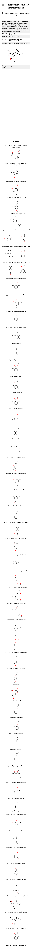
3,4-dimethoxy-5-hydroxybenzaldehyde (16, 295)
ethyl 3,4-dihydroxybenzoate (16, 408)
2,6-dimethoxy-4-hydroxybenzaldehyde (16, 278)
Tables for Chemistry (14, 13)
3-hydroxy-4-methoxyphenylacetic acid (16, 603)
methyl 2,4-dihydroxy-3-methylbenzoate (16, 766)
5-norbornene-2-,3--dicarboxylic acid (16, 896)
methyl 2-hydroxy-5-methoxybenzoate (16, 847)
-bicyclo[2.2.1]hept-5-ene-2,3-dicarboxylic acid (16, 146)
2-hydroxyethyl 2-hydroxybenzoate (16, 506)
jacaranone (16, 685)
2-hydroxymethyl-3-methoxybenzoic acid (16, 620)
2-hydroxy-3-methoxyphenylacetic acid (16, 555)
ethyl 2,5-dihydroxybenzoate (16, 376)
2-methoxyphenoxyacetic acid (16, 717)
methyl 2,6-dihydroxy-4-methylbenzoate (16, 782)
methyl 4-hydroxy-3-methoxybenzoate (16, 879)
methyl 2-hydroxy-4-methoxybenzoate (16, 831)
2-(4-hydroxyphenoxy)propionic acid (16, 668)
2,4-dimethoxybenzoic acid (23, 230)
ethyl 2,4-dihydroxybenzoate (16, 360)
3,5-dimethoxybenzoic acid (23, 262)
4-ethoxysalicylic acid (16, 343)
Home (5, 13)
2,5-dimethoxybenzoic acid (9, 246)
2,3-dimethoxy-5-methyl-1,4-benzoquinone (16, 327)
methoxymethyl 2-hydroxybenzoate (16, 701)
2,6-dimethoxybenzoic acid (23, 246)
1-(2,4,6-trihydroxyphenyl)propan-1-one (16, 928)
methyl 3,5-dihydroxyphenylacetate (16, 798)
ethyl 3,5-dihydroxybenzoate (16, 425)
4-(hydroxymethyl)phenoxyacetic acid (16, 636)
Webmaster (14, 945)
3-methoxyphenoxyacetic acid (16, 733)
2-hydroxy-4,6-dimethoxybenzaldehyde (16, 473)
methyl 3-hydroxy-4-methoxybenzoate (16, 863)
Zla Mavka (21, 945)
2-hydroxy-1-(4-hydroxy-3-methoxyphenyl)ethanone (16, 522)
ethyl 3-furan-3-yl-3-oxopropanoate (16, 457)
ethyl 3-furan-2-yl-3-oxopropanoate (16, 441)
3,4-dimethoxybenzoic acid (9, 262)
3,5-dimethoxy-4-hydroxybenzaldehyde (16, 311)
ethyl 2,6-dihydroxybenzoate (16, 392)
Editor (7, 945)
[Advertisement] (16, 86)
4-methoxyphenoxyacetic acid (16, 750)
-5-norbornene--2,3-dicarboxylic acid (16, 912)
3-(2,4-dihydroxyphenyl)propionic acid (16, 197)
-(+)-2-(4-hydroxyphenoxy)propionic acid (16, 652)
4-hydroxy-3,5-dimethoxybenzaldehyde (16, 490)
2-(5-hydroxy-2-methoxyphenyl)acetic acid (16, 587)
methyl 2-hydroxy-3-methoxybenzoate (16, 815)
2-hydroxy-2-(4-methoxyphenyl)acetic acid (16, 538)
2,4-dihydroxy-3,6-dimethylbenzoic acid (16, 181)
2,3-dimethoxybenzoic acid (9, 230)
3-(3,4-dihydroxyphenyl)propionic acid (16, 214)
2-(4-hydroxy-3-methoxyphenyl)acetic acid (16, 571)
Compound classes (25, 13)
